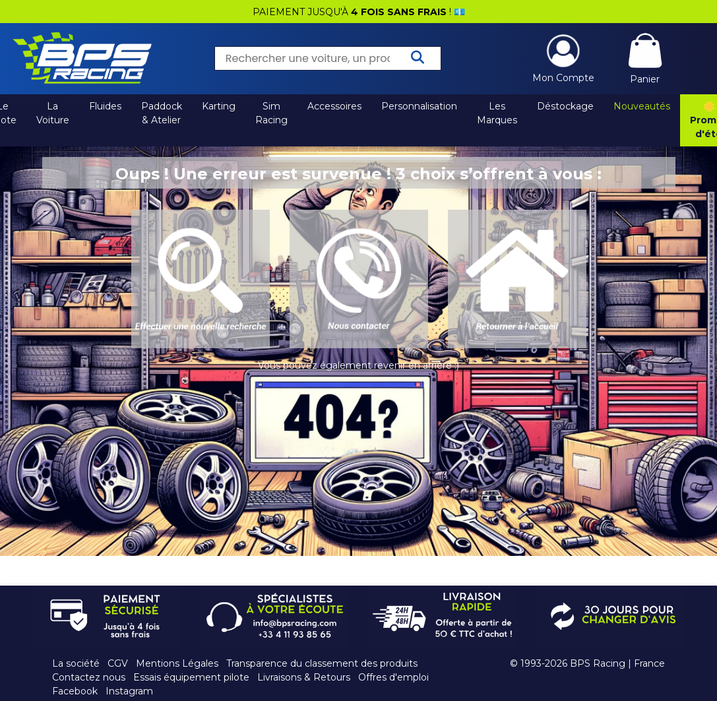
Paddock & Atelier (161, 113)
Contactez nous (88, 677)
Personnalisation (419, 106)
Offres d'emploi (393, 677)
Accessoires (334, 106)
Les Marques (497, 113)
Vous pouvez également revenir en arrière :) (358, 365)
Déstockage (565, 106)
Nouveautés (641, 106)
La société (76, 663)
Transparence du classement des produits (322, 663)
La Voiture (52, 113)
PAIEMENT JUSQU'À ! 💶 (359, 12)
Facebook (75, 691)
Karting (218, 106)
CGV (118, 663)
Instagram (129, 691)
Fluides (105, 106)
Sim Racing (271, 113)
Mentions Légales (177, 663)
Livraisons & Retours (303, 677)
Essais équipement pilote (191, 677)
